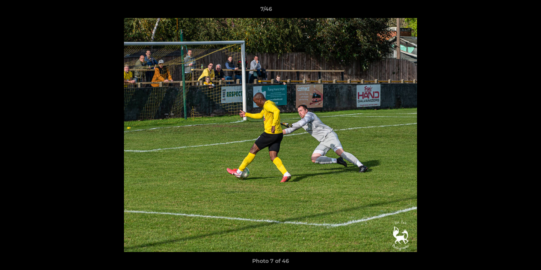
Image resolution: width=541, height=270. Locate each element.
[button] (509, 11)
